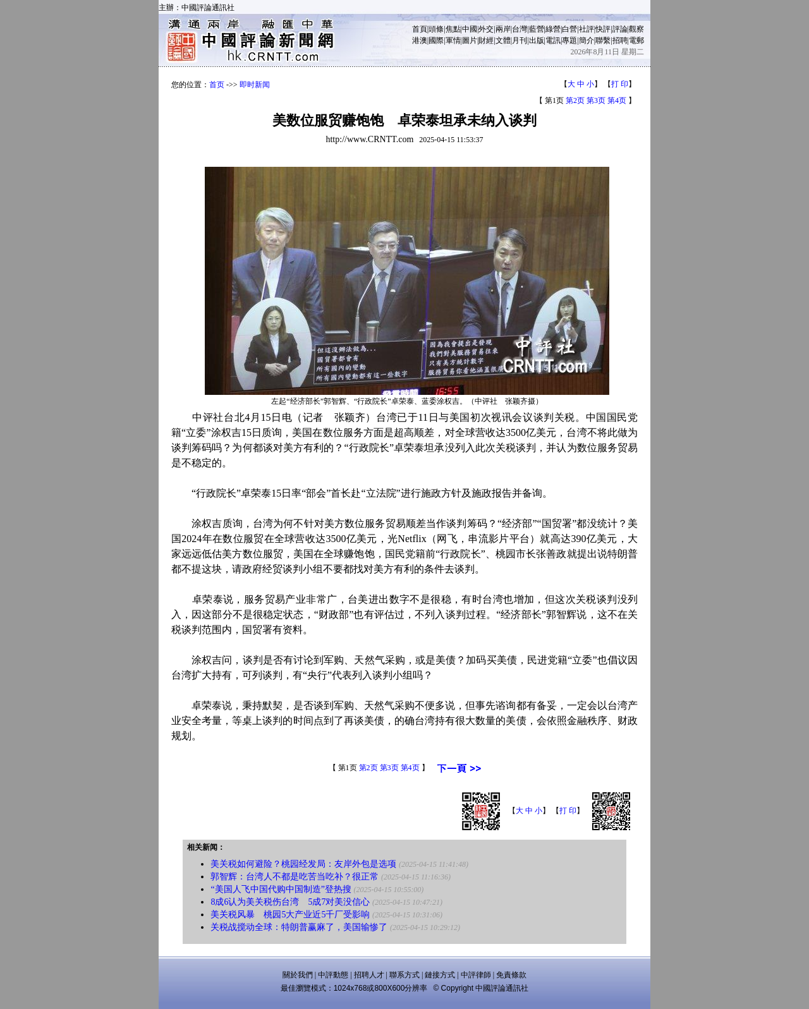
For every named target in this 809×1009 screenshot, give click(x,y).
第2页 (575, 100)
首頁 (419, 29)
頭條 (436, 29)
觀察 (636, 29)
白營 (569, 29)
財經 (486, 40)
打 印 (619, 84)
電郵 (636, 40)
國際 (436, 40)
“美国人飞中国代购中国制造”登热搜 (280, 889)
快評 (603, 29)
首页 (216, 84)
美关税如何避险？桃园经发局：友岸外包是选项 (303, 864)
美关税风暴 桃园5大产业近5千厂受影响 (290, 914)
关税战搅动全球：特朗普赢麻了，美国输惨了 (298, 927)
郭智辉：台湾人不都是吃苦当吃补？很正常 (294, 876)
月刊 (519, 40)
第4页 (616, 100)
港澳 (419, 40)
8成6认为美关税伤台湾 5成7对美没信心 (290, 902)
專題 (569, 40)
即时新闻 (255, 84)
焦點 (453, 29)
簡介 (586, 40)
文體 (503, 40)
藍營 (536, 29)
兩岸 (503, 29)
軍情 (453, 40)
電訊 (553, 40)
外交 (486, 29)
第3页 (596, 100)
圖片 (469, 40)
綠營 (553, 29)
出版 (536, 40)
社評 (586, 29)
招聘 (620, 40)
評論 (620, 29)
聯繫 (603, 40)
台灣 (519, 29)
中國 (469, 29)
